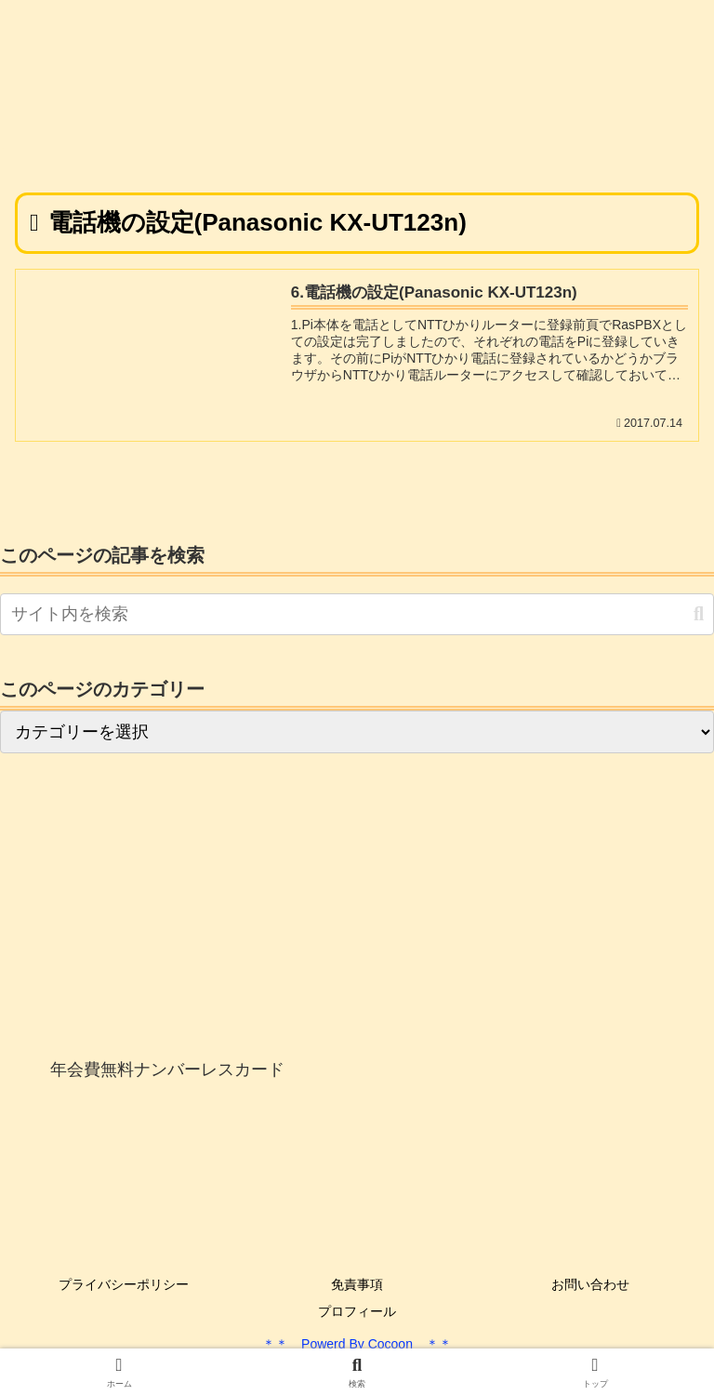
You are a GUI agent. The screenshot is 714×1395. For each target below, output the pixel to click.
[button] (698, 614)
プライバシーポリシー (124, 1284)
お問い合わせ (590, 1284)
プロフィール (357, 1311)
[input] (357, 614)
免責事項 (357, 1284)
